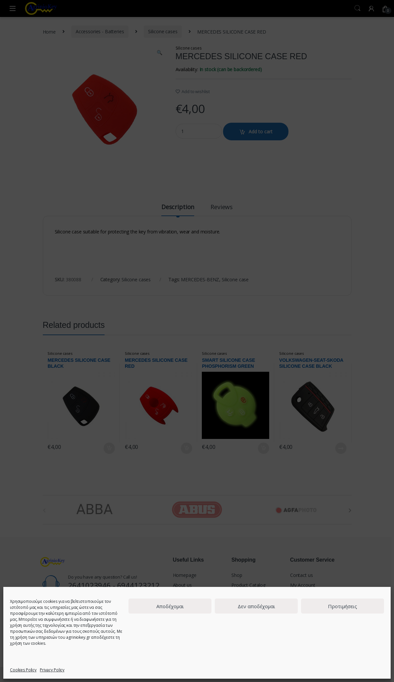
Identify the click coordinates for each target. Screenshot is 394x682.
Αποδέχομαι (170, 606)
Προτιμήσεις (342, 606)
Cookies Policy (23, 670)
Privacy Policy (52, 670)
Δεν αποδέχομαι (256, 606)
